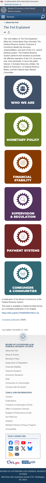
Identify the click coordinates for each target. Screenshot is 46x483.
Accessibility (11, 429)
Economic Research (14, 375)
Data (8, 379)
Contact (9, 397)
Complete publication (11, 320)
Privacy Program (28, 425)
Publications (11, 401)
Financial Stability (13, 367)
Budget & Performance (15, 413)
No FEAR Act (11, 417)
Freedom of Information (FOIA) (19, 405)
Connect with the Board (16, 387)
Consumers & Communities (17, 383)
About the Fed (12, 22)
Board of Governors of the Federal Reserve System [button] (21, 9)
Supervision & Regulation (17, 363)
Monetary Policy (13, 359)
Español (9, 421)
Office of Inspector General (17, 409)
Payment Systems (13, 371)
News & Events (12, 355)
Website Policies (13, 425)
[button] (3, 10)
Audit (29, 413)
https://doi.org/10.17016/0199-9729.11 (19, 313)
